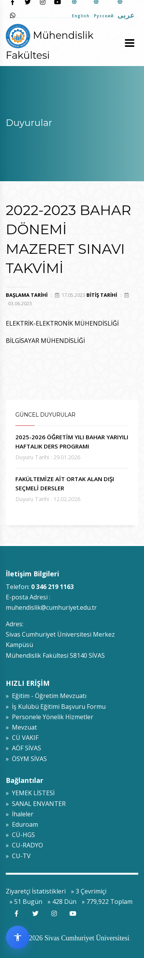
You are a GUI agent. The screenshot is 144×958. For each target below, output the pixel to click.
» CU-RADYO (24, 845)
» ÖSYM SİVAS (26, 758)
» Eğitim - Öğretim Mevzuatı (46, 696)
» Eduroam (22, 824)
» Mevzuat (21, 727)
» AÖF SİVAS (23, 748)
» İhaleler (19, 814)
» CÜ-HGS (20, 835)
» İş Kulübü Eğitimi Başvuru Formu (56, 706)
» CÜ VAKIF (22, 737)
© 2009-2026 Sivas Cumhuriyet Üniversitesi (67, 938)
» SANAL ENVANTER (36, 803)
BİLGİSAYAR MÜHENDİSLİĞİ (45, 340)
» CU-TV (18, 856)
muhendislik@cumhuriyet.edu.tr (51, 607)
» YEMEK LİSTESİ (30, 793)
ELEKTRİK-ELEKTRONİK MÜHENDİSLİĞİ (62, 323)
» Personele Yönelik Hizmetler (49, 717)
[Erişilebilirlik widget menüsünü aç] (17, 937)
